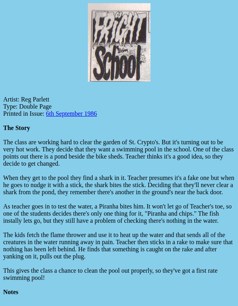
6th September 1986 (71, 113)
